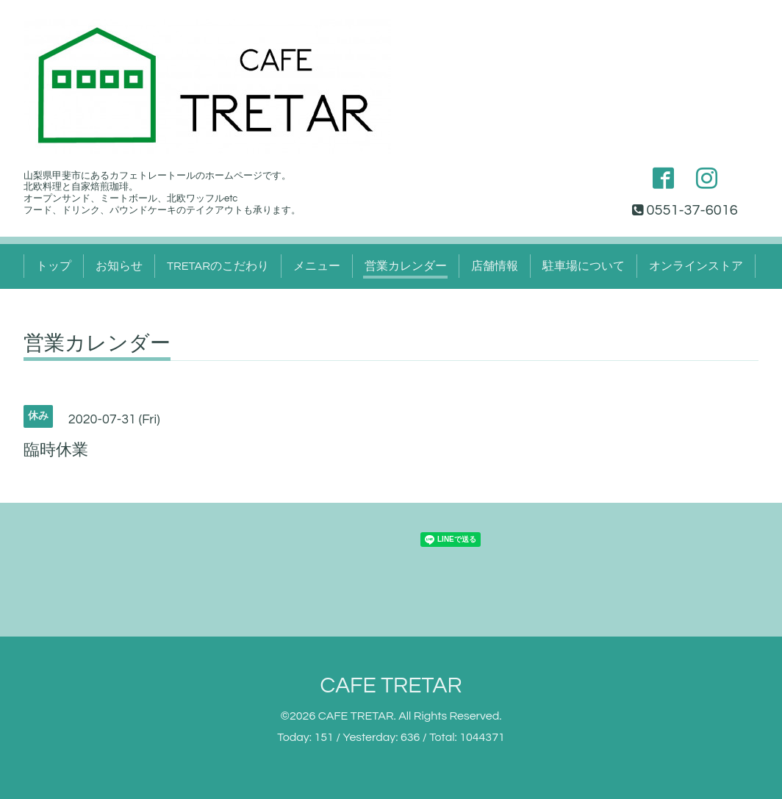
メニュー (316, 266)
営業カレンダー (406, 266)
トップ (53, 266)
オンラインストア (696, 266)
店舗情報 (494, 266)
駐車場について (583, 266)
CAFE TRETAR (391, 685)
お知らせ (119, 266)
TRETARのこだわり (218, 266)
